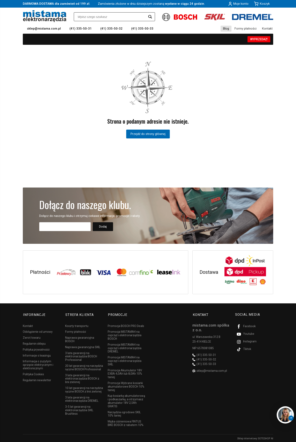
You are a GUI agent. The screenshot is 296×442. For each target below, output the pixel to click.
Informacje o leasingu (37, 355)
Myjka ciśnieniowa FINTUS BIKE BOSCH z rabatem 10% (125, 422)
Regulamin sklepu (34, 343)
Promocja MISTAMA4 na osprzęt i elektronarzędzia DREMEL (124, 347)
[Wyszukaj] (150, 16)
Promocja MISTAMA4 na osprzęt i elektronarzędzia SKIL (124, 360)
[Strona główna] (45, 16)
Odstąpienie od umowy (38, 331)
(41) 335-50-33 (142, 28)
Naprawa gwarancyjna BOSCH (79, 338)
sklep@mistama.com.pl (44, 28)
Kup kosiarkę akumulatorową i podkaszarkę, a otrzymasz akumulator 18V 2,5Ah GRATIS (126, 400)
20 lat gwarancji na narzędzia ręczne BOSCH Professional (84, 367)
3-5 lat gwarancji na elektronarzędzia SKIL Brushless (79, 409)
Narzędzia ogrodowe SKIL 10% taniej (124, 413)
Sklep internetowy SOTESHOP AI (255, 437)
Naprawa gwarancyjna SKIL (82, 346)
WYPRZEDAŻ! (259, 39)
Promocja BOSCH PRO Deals (126, 325)
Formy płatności (246, 28)
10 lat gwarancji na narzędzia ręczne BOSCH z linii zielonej (84, 389)
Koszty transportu (76, 325)
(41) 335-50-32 (111, 28)
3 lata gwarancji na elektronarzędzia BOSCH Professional (81, 356)
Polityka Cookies (33, 373)
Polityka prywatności (36, 349)
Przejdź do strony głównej (148, 134)
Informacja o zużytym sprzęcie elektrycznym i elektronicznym (38, 364)
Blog (226, 28)
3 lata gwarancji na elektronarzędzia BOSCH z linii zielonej (82, 378)
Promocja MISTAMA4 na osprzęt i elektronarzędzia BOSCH (124, 334)
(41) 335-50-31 (80, 28)
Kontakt (267, 28)
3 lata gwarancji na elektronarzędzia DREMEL (81, 398)
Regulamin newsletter (37, 379)
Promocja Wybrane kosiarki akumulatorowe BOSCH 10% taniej (126, 386)
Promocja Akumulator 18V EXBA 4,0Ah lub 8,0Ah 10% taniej (125, 373)
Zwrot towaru (31, 337)
